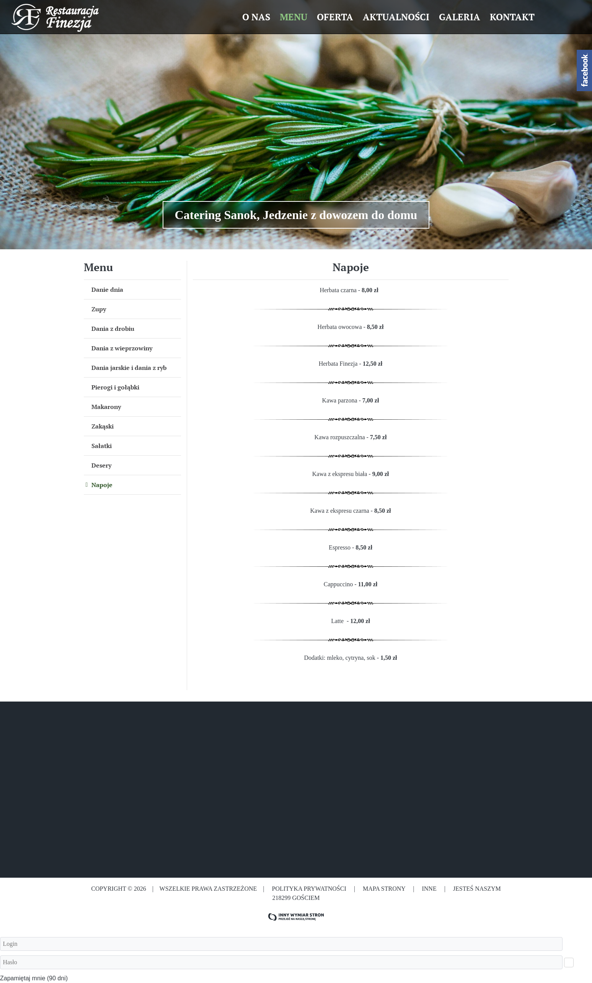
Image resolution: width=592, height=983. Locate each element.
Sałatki (101, 446)
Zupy (98, 309)
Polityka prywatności (308, 888)
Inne (430, 888)
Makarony (106, 406)
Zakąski (102, 426)
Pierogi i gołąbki (115, 387)
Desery (101, 465)
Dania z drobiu (112, 328)
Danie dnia (107, 289)
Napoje (102, 485)
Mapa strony (384, 888)
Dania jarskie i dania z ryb (128, 367)
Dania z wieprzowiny (121, 348)
